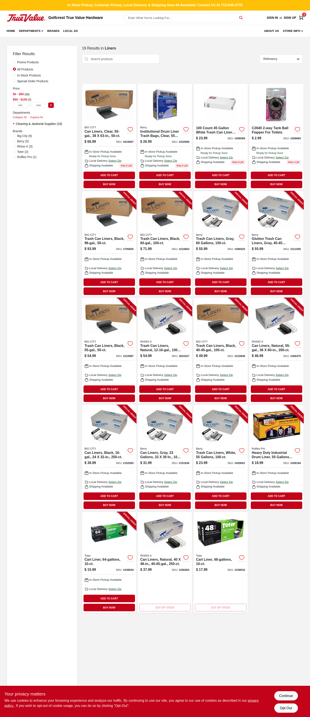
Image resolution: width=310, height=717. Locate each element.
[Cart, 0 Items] (301, 18)
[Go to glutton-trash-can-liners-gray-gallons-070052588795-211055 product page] (276, 244)
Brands (53, 31)
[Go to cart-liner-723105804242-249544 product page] (109, 562)
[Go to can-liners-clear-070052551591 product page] (109, 136)
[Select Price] (51, 105)
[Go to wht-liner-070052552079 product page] (221, 136)
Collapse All (20, 117)
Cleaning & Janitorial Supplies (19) (39, 124)
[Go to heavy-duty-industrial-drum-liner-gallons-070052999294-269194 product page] (276, 458)
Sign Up (290, 17)
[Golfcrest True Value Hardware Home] (26, 18)
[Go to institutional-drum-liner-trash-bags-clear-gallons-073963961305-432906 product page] (165, 136)
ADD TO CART (109, 175)
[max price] (38, 105)
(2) (22, 152)
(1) (27, 157)
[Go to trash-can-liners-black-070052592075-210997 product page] (109, 351)
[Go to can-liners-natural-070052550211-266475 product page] (276, 351)
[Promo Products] (14, 62)
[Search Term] (185, 18)
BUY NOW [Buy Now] (109, 184)
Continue (286, 696)
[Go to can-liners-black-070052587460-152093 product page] (109, 458)
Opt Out (286, 708)
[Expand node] (14, 123)
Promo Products (28, 62)
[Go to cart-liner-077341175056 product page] (221, 562)
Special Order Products (32, 81)
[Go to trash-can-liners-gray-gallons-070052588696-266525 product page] (221, 244)
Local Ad (70, 31)
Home (11, 31)
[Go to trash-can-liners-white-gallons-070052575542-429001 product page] (221, 458)
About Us (271, 31)
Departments (29, 31)
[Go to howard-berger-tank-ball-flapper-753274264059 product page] (276, 136)
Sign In (272, 17)
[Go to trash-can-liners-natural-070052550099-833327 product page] (165, 351)
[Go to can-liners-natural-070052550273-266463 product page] (165, 562)
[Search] (241, 17)
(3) (25, 146)
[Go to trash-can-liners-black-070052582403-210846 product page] (221, 351)
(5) (23, 141)
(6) (24, 136)
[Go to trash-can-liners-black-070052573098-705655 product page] (109, 244)
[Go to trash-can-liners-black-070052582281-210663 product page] (165, 244)
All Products (25, 69)
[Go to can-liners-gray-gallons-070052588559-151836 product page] (165, 458)
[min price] (20, 105)
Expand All (36, 117)
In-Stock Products (29, 75)
